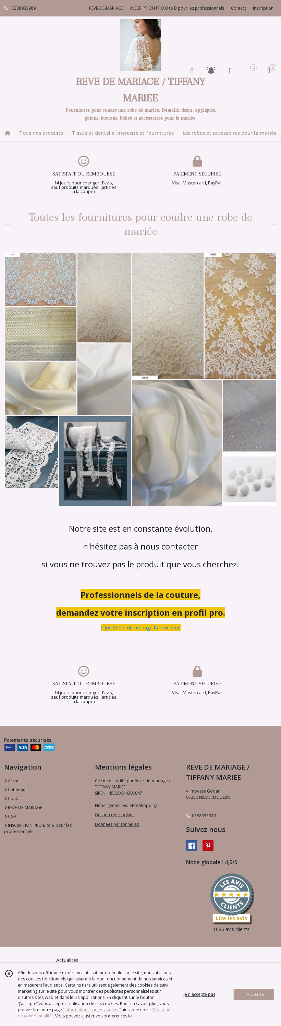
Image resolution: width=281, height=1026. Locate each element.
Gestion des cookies (114, 815)
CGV (10, 816)
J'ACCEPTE (254, 994)
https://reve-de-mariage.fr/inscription (141, 627)
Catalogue (16, 790)
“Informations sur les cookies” (92, 1010)
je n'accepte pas (199, 994)
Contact (238, 8)
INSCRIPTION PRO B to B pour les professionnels (38, 828)
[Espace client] (230, 70)
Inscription (263, 8)
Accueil (13, 781)
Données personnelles (117, 824)
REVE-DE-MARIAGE (23, 807)
